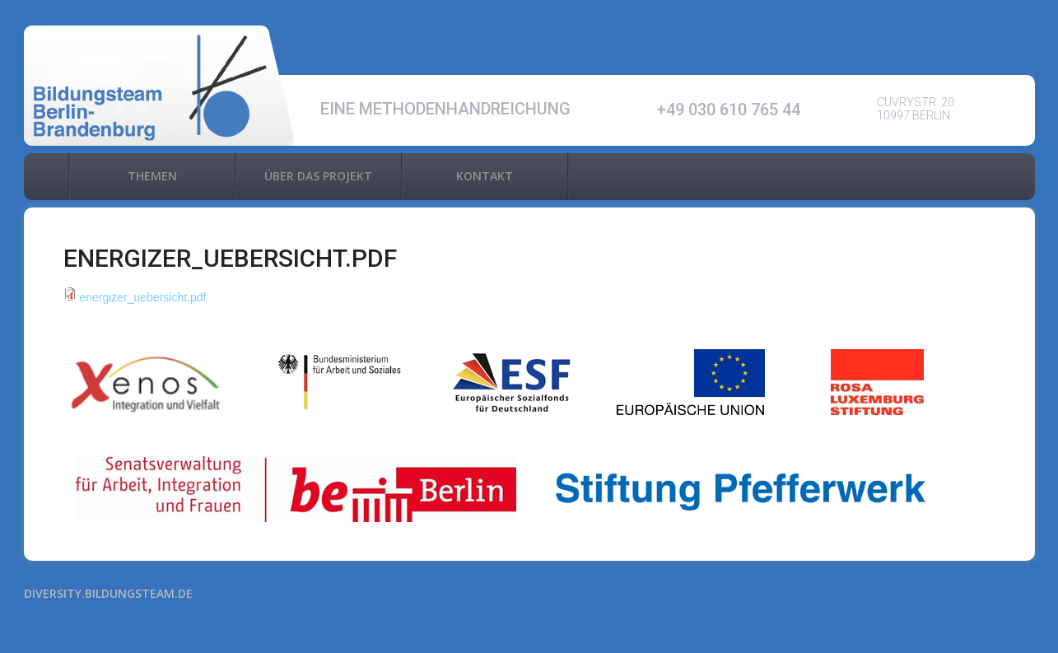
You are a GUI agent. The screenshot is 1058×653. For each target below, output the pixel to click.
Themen (152, 176)
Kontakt (484, 176)
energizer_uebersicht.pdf (142, 297)
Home (46, 176)
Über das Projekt (318, 176)
